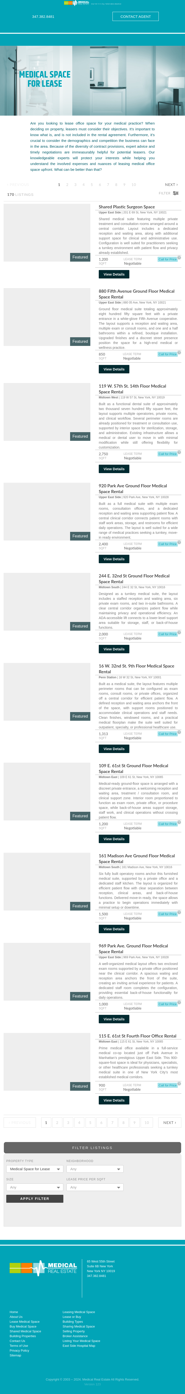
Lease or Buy (72, 1317)
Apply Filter (34, 1199)
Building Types (73, 1321)
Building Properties (23, 1336)
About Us (16, 1317)
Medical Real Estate (43, 1268)
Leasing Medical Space (79, 1312)
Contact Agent (135, 16)
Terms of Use (19, 1346)
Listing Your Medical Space (81, 1341)
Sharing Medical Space (79, 1326)
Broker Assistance (75, 1336)
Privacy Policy (19, 1350)
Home (14, 1312)
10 (134, 184)
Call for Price (168, 259)
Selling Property (74, 1331)
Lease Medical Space (25, 1321)
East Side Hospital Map (79, 1346)
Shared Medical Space (25, 1331)
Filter (165, 193)
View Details (114, 274)
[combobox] (34, 1169)
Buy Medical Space (23, 1326)
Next (171, 184)
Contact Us (17, 1341)
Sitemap (15, 1355)
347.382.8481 (43, 16)
